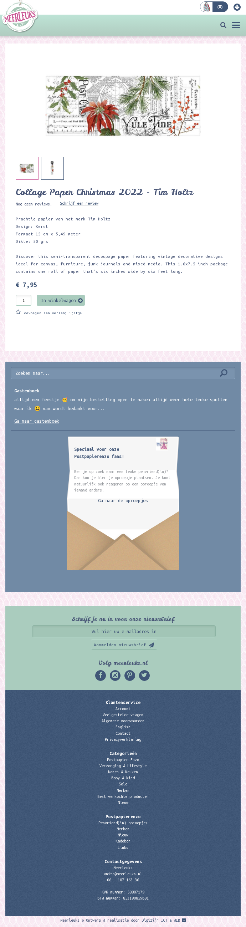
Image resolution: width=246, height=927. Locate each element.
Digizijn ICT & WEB (161, 920)
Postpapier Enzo (123, 760)
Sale (123, 784)
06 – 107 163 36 (123, 880)
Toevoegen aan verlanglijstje (52, 313)
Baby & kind (123, 778)
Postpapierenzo (123, 816)
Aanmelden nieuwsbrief (120, 644)
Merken (123, 790)
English (123, 727)
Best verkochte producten (123, 796)
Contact (123, 733)
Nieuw (123, 802)
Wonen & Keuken (123, 772)
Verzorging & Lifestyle (123, 766)
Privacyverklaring (123, 739)
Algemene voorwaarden (123, 721)
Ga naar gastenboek (36, 420)
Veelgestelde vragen (123, 715)
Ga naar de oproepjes (123, 500)
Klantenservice (123, 702)
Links (123, 847)
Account (123, 709)
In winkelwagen (58, 300)
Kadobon (123, 841)
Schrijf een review (79, 203)
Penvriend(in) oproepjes (123, 823)
